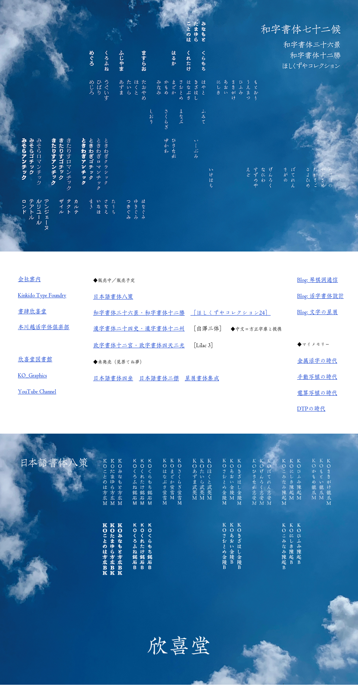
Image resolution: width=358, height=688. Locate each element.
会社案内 (29, 279)
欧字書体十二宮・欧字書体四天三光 (139, 345)
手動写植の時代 (317, 377)
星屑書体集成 (202, 378)
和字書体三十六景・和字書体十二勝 (139, 313)
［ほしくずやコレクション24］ (230, 313)
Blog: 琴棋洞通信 (317, 280)
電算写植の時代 (317, 393)
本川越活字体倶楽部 (43, 327)
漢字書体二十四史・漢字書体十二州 (139, 328)
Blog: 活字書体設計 (320, 296)
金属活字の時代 (317, 360)
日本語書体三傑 (159, 378)
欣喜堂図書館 (35, 359)
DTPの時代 (311, 408)
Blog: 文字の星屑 (317, 312)
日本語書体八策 (113, 296)
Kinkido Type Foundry (42, 295)
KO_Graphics (32, 375)
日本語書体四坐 (113, 378)
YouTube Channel (37, 391)
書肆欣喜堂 (32, 311)
